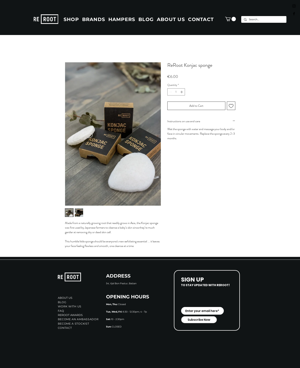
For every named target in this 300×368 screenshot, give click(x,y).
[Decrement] (170, 92)
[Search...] (263, 19)
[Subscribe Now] (199, 319)
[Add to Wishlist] (231, 106)
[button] (230, 19)
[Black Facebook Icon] (294, 13)
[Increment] (182, 92)
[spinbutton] (176, 92)
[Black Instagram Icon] (294, 6)
